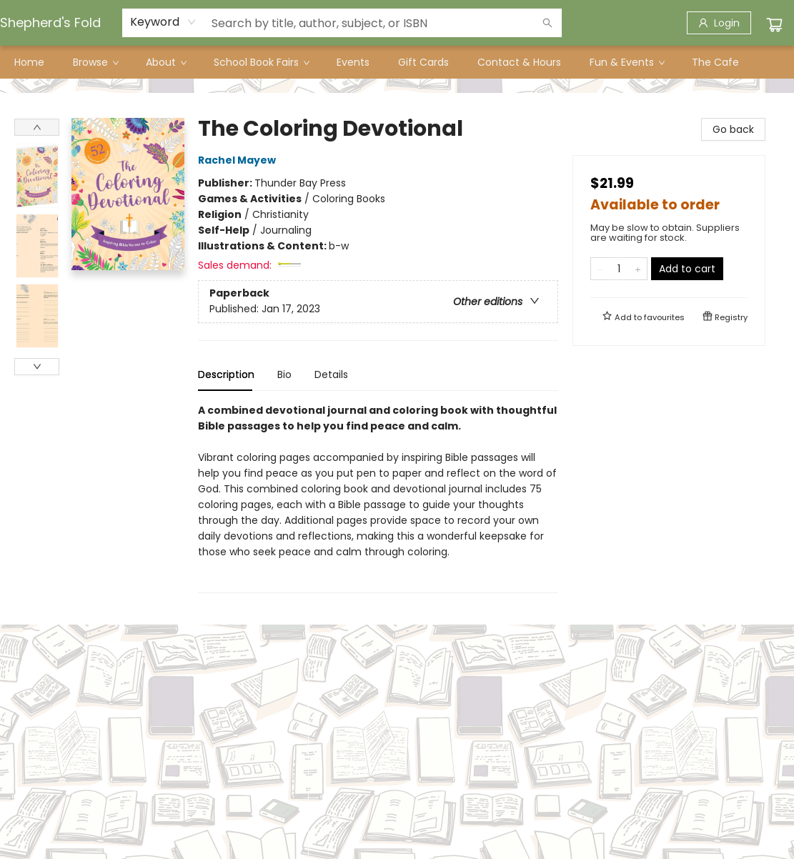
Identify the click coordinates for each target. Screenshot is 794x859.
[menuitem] (29, 62)
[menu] (397, 62)
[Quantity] (619, 268)
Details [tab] (331, 374)
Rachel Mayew (239, 160)
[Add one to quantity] (638, 269)
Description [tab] (226, 374)
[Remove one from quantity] (600, 269)
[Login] (719, 22)
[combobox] (163, 22)
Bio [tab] (284, 374)
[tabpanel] (378, 497)
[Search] (547, 23)
